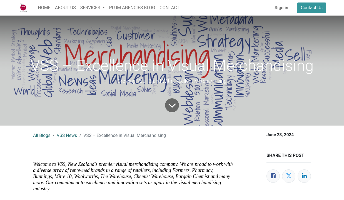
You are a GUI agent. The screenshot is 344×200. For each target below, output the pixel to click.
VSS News (67, 135)
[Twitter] (288, 176)
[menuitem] (44, 7)
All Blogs (41, 135)
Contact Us (312, 7)
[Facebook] (273, 176)
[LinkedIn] (304, 176)
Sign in (281, 7)
